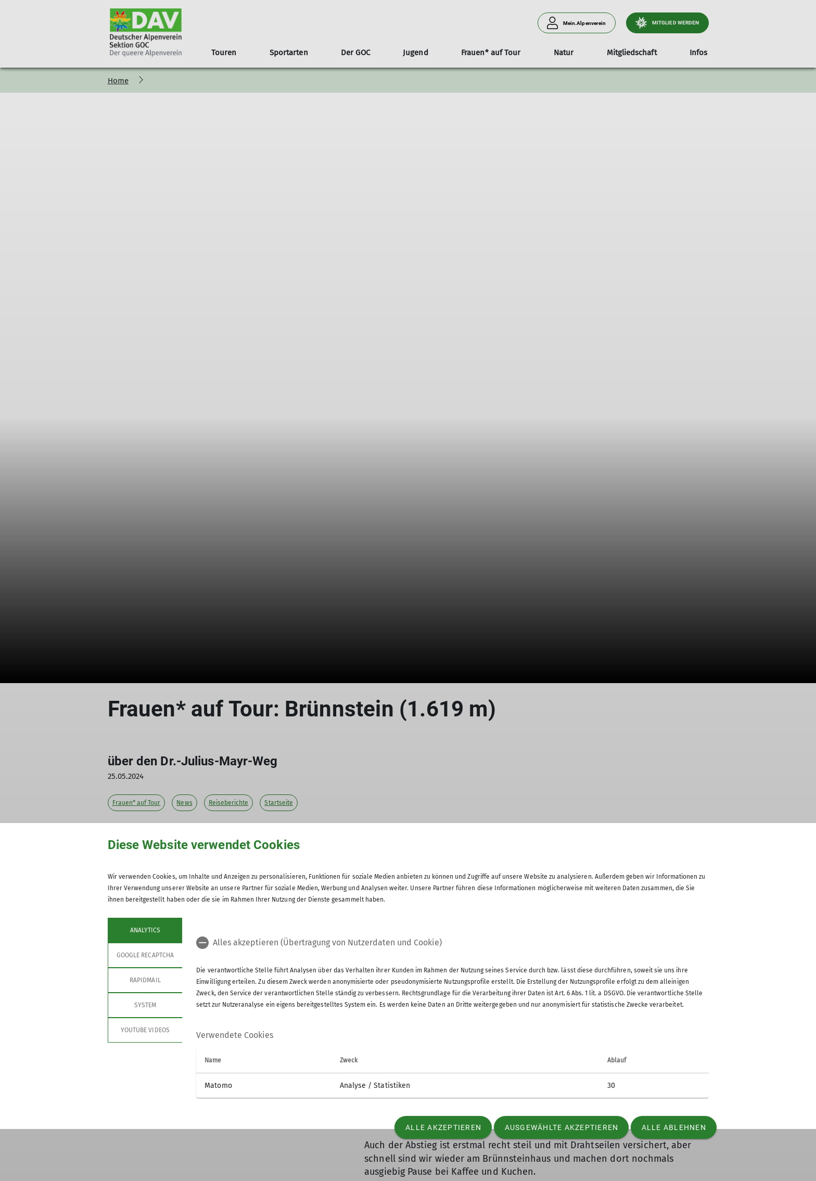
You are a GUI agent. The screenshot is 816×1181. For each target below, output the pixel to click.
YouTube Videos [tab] (145, 1030)
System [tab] (145, 1005)
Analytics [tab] (145, 930)
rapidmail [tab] (145, 980)
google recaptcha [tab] (145, 955)
